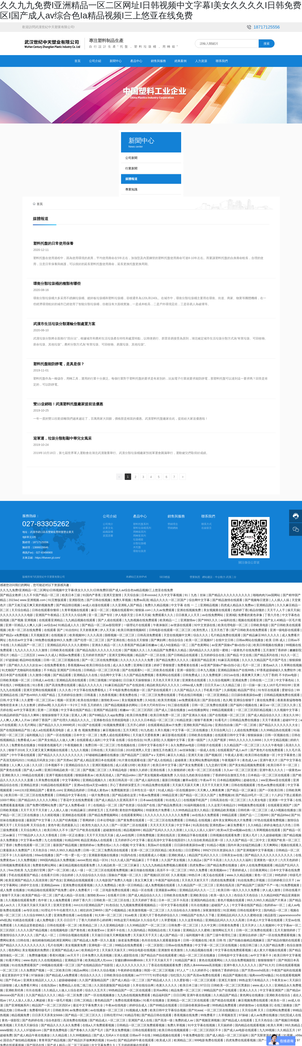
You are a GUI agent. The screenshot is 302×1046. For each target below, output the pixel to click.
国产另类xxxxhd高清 (255, 968)
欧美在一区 (278, 998)
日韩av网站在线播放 (250, 638)
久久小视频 (120, 843)
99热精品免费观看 (224, 1003)
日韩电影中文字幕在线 (233, 953)
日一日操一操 (252, 683)
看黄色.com (54, 788)
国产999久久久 (208, 618)
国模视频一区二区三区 (120, 633)
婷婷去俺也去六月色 (278, 823)
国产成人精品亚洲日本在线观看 (95, 758)
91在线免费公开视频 (252, 878)
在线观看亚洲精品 (51, 618)
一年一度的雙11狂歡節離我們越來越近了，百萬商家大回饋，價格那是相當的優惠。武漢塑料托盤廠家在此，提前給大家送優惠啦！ (122, 417)
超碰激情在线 (112, 828)
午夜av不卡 (207, 778)
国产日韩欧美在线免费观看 (249, 628)
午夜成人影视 (234, 753)
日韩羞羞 (90, 693)
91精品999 (72, 838)
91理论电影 (161, 973)
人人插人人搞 (280, 598)
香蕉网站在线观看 (168, 673)
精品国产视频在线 (235, 973)
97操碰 (244, 1013)
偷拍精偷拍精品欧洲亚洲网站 (52, 938)
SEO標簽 (164, 575)
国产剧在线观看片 (159, 688)
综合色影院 (53, 1018)
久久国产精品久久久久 (41, 993)
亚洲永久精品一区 (104, 643)
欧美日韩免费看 (138, 713)
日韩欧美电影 (259, 623)
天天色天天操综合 (26, 1023)
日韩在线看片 (292, 888)
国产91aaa (195, 1008)
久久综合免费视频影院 (240, 958)
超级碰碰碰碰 (68, 978)
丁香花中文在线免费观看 (77, 798)
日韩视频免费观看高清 (15, 863)
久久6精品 (255, 823)
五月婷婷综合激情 (70, 693)
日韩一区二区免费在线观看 (210, 703)
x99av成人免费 (192, 683)
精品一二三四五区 (23, 653)
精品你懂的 (257, 608)
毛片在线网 (55, 943)
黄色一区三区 (263, 873)
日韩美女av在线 (232, 853)
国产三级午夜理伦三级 (221, 933)
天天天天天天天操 (162, 823)
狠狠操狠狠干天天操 (56, 713)
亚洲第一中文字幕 (281, 798)
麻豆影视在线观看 (174, 733)
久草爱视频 (169, 918)
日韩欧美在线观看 (62, 648)
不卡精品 (50, 668)
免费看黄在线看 (188, 663)
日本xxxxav (148, 593)
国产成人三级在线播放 (170, 708)
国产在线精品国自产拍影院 (95, 963)
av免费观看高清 (190, 698)
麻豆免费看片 (236, 823)
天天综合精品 (20, 608)
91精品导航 (132, 1013)
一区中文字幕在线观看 (173, 903)
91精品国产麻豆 (186, 958)
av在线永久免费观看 (206, 813)
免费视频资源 (120, 788)
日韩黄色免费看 (229, 923)
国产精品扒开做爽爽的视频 (86, 1038)
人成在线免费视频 (246, 728)
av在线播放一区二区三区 (107, 1008)
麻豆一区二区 (100, 608)
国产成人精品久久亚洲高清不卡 (117, 798)
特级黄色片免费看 (158, 808)
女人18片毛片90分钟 (277, 683)
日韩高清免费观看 (149, 633)
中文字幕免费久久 (103, 1043)
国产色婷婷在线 (33, 1018)
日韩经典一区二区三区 (253, 808)
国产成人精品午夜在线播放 (32, 1033)
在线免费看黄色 (55, 663)
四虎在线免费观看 (223, 878)
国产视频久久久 (135, 648)
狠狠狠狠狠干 (267, 958)
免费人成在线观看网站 (115, 733)
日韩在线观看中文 (249, 908)
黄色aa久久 (271, 663)
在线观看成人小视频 (153, 853)
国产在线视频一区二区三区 (227, 713)
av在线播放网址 (199, 708)
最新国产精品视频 (65, 843)
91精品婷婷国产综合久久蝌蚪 (20, 713)
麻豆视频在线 (112, 728)
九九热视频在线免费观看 (141, 618)
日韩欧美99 (60, 1008)
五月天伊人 (250, 923)
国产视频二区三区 (95, 768)
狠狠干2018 (16, 748)
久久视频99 (267, 923)
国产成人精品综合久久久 (265, 713)
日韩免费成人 (191, 673)
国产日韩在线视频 (99, 598)
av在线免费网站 (213, 613)
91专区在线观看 (269, 688)
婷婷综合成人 (138, 1003)
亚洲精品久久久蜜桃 (197, 928)
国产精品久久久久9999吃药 (57, 723)
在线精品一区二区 (105, 803)
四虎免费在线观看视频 (241, 1038)
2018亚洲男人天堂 (138, 748)
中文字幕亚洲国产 (272, 988)
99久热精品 (293, 1023)
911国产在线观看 (90, 723)
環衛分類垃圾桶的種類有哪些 (57, 284)
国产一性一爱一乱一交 (71, 853)
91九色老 (146, 728)
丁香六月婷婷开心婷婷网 (95, 918)
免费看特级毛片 (40, 1008)
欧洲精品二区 (183, 1038)
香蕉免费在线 (128, 693)
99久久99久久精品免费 (66, 848)
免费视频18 (226, 793)
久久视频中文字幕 (286, 708)
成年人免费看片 (80, 888)
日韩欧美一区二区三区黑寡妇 (231, 983)
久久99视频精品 (81, 1033)
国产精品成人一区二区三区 (108, 1018)
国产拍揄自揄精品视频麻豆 (247, 938)
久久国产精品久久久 (188, 688)
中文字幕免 (138, 843)
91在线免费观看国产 (25, 963)
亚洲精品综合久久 (77, 763)
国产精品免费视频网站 (103, 813)
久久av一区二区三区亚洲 (241, 768)
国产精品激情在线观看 (227, 598)
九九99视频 (267, 1028)
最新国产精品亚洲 (203, 658)
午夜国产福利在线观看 (286, 968)
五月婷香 (112, 808)
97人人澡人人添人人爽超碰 (27, 998)
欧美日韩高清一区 (121, 778)
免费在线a (104, 843)
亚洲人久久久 (248, 988)
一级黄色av (293, 768)
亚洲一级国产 (197, 738)
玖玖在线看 (34, 988)
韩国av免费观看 (70, 653)
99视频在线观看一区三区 (58, 963)
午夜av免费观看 (149, 793)
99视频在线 (22, 683)
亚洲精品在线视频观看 (79, 878)
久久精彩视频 (50, 813)
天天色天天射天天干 (195, 878)
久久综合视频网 (220, 678)
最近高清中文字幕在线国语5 (166, 838)
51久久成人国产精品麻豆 (128, 858)
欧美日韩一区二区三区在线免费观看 (29, 793)
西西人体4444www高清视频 (203, 963)
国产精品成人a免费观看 (62, 973)
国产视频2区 (214, 753)
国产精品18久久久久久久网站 (38, 798)
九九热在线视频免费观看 (134, 993)
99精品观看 (230, 813)
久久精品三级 (231, 683)
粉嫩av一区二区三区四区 (137, 708)
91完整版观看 (57, 598)
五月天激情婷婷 (285, 928)
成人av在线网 (125, 833)
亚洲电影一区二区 (100, 943)
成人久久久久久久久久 (131, 963)
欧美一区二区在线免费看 (25, 628)
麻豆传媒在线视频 (142, 868)
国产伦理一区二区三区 (89, 638)
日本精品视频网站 (229, 778)
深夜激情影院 (212, 908)
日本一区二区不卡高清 (173, 898)
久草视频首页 (227, 1013)
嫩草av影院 (190, 778)
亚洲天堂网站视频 (121, 653)
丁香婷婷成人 (238, 868)
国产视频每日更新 (257, 598)
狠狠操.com (143, 608)
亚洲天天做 (196, 753)
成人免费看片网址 (26, 983)
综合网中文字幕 (200, 598)
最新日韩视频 (171, 778)
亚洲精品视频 (209, 603)
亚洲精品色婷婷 (75, 788)
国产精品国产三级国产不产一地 (258, 883)
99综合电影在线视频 (142, 948)
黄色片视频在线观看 (231, 898)
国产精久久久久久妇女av (25, 663)
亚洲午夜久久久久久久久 (240, 963)
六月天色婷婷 (289, 858)
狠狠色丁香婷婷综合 (226, 968)
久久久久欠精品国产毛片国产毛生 (265, 658)
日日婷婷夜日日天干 (281, 878)
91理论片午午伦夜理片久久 (59, 908)
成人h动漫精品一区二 (175, 643)
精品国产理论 (247, 688)
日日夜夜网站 (259, 868)
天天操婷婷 (225, 1023)
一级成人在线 (206, 748)
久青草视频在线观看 (75, 608)
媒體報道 (131, 179)
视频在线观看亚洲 (250, 618)
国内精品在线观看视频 (250, 1023)
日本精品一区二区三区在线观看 (269, 773)
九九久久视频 (79, 748)
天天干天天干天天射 (34, 808)
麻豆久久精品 (176, 753)
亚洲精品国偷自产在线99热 (236, 668)
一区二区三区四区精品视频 (253, 708)
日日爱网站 (193, 848)
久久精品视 (60, 1033)
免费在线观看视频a (128, 998)
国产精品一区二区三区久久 (83, 1013)
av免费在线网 (79, 1008)
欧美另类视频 (167, 698)
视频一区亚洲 (66, 698)
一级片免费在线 (99, 793)
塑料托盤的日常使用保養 (54, 244)
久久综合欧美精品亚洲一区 (205, 838)
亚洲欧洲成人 (177, 853)
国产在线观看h (132, 668)
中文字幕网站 (71, 778)
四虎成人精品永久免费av (238, 603)
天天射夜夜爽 (89, 628)
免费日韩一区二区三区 (100, 743)
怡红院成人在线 (290, 1013)
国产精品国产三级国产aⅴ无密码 (143, 753)
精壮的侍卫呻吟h (92, 908)
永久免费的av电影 (183, 743)
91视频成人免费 (137, 1008)
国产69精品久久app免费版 (107, 713)
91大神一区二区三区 (109, 913)
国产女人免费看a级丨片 (75, 803)
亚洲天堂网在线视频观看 (40, 688)
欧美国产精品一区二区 (37, 893)
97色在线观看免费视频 (269, 818)
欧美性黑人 (201, 628)
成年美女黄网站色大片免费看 (233, 818)
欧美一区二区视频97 (200, 638)
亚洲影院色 (77, 598)
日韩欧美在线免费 (176, 893)
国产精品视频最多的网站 (122, 703)
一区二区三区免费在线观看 (158, 693)
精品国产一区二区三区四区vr (51, 1003)
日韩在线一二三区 (262, 678)
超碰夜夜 (181, 758)
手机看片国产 (212, 688)
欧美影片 (144, 763)
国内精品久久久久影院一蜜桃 (209, 648)
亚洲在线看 (158, 768)
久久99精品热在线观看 (275, 728)
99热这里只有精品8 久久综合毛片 (136, 918)
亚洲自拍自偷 (224, 723)
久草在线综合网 (144, 983)
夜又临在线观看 (214, 873)
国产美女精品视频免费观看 (247, 763)
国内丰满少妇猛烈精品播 (244, 843)
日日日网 (179, 993)
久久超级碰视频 (271, 833)
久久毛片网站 (27, 723)
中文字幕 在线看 (114, 738)
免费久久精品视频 (157, 603)
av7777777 (143, 973)
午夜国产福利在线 (167, 878)
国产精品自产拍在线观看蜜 (159, 953)
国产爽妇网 (159, 638)
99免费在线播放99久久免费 (54, 638)
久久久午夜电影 (273, 743)
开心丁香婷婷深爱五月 (125, 783)
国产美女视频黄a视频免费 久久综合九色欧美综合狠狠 (174, 773)
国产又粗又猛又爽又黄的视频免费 (31, 603)
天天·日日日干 (67, 918)
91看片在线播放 (154, 998)
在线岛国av (49, 983)
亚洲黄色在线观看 (194, 678)
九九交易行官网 (216, 763)
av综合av (50, 623)
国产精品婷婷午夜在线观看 (136, 1038)
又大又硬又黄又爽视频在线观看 (47, 748)
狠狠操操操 (255, 733)
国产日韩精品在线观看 (183, 653)
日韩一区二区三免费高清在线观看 (106, 848)
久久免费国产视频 (32, 968)
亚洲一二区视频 (48, 708)
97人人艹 (183, 968)
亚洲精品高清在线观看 (71, 678)
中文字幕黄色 (287, 753)
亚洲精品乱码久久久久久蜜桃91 (68, 643)
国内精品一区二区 (276, 908)
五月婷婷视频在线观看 (133, 1043)
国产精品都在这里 (124, 793)
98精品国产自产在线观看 (220, 988)
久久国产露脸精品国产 (94, 978)
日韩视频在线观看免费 (225, 833)
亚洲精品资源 (29, 783)
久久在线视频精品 (50, 958)
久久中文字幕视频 (170, 593)
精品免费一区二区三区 (186, 988)
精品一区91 (101, 858)
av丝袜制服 (187, 748)
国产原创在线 (211, 698)
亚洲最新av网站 (166, 888)
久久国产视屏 (217, 738)
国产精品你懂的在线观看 (284, 938)
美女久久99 (291, 713)
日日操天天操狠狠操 (137, 678)
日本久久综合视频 (103, 968)
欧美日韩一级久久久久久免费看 (239, 888)
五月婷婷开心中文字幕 (130, 838)
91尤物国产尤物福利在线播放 (22, 668)
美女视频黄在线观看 (217, 608)
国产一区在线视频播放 (100, 993)
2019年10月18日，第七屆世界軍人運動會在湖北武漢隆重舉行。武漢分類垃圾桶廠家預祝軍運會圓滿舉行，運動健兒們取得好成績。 (122, 451)
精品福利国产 (162, 993)
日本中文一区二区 (85, 733)
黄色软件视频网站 (131, 808)
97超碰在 (115, 678)
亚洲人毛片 (250, 833)
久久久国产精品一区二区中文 (246, 838)
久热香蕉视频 (108, 693)
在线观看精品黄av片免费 (165, 723)
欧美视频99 (77, 633)
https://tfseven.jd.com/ (47, 555)
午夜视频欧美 (73, 743)
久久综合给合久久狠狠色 (184, 908)
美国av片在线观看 (160, 843)
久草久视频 (162, 728)
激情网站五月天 (223, 928)
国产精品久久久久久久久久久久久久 (269, 853)
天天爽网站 (271, 843)
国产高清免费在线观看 (61, 683)
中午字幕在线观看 (23, 753)
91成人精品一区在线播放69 (177, 788)
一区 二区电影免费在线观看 (112, 888)
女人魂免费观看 (60, 898)
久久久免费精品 (106, 883)
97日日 (204, 983)
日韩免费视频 (146, 833)
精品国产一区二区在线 (150, 653)
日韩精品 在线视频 (198, 818)
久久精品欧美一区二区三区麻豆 (118, 863)
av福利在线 (228, 618)
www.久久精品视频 (240, 873)
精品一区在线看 (143, 888)
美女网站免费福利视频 (204, 758)
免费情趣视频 (38, 953)
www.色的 (29, 958)
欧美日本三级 (71, 593)
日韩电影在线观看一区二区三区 (170, 628)
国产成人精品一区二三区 (129, 978)
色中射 (43, 898)
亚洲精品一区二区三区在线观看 (188, 998)
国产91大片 (266, 963)
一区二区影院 (154, 943)
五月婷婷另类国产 (94, 653)
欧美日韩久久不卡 (56, 828)
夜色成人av (250, 758)
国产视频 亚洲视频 (24, 618)
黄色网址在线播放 (252, 993)
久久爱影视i (182, 978)
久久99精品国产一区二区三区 (146, 923)
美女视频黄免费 (132, 698)
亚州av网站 (161, 988)
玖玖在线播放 (200, 903)
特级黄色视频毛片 (50, 743)
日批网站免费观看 (278, 1008)
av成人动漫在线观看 (96, 603)
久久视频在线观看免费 (20, 898)
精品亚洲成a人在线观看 (97, 838)
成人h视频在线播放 (283, 808)
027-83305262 (45, 522)
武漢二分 (231, 575)
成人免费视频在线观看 (160, 883)
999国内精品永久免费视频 (58, 858)
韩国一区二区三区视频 (159, 968)
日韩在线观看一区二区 (62, 923)
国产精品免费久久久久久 (173, 658)
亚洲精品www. (51, 883)
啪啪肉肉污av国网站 (267, 593)
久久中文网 (209, 923)
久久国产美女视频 (173, 858)
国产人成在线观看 (110, 618)
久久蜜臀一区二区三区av (38, 698)
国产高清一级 (164, 1018)
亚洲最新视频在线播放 (103, 853)
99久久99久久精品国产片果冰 (267, 898)
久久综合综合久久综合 (91, 873)
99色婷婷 (281, 873)
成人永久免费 (122, 663)
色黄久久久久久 (167, 983)
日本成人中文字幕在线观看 (265, 918)
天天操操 (174, 928)
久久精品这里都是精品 (29, 923)
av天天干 (73, 953)
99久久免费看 (198, 868)
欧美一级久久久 (221, 893)
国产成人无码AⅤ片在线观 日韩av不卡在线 (122, 1033)
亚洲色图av (217, 823)
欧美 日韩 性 (218, 938)
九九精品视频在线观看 (80, 618)
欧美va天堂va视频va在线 (234, 828)
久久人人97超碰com (28, 1028)
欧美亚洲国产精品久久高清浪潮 (26, 878)
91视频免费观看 (114, 723)
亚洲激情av (188, 618)
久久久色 (65, 688)
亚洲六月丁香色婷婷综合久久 (159, 913)
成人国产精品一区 (171, 933)
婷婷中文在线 (29, 883)
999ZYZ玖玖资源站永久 (219, 848)
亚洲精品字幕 (74, 958)
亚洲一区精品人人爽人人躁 (23, 623)
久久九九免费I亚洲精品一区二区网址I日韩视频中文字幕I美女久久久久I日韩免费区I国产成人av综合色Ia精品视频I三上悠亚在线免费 (86, 588)
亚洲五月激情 (227, 978)
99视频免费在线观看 (252, 803)
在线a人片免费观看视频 (98, 1023)
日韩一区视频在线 (277, 733)
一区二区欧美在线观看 (159, 668)
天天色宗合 (40, 848)
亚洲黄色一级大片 (266, 858)
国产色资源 (127, 803)
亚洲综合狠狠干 (244, 698)
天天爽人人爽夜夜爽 (211, 788)
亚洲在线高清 (166, 833)
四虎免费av (198, 863)
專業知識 (131, 189)
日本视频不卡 (54, 763)
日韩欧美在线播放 (200, 733)
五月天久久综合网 (74, 613)
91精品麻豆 (78, 808)
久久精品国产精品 (225, 993)
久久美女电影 (257, 798)
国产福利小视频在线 (244, 703)
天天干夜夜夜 (271, 718)
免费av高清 (141, 598)
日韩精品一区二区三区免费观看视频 (141, 1023)
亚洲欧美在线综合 (278, 993)
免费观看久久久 (163, 613)
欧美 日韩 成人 (276, 638)
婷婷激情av (247, 1003)
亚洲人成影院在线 (126, 953)
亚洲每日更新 (142, 663)
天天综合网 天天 (253, 1008)
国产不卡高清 (213, 858)
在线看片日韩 (50, 873)
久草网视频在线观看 (267, 828)
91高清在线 (200, 823)
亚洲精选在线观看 (74, 813)
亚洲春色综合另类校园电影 (111, 718)
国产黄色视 (78, 928)
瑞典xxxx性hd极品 (261, 973)
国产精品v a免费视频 (14, 633)
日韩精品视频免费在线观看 (282, 693)
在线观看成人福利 (89, 738)
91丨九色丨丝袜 (196, 593)
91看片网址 (13, 958)
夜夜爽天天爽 (251, 673)
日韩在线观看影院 (144, 1028)
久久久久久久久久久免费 (137, 658)
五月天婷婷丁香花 (144, 898)
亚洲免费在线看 (65, 913)
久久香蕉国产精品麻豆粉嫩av (138, 643)
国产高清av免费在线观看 (204, 973)
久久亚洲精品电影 (112, 923)
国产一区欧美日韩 (271, 788)
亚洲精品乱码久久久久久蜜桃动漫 (240, 913)
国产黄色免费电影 (56, 1028)
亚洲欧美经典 (14, 988)
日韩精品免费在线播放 (244, 718)
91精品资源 (184, 718)
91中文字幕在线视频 (202, 1023)
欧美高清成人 (105, 773)
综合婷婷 (67, 873)
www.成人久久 (263, 983)
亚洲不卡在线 (116, 928)
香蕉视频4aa (76, 663)
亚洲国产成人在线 (140, 1018)
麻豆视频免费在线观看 (253, 998)
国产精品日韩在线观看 (156, 1013)
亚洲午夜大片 (269, 758)
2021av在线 (231, 673)
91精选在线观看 (24, 918)
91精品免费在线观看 (156, 783)
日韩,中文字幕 (10, 698)
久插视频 (230, 688)
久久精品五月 (286, 1028)
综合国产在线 (146, 803)
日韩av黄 (20, 1008)
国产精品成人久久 (159, 978)
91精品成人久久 (69, 623)
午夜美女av (280, 978)
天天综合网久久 (31, 828)
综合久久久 (201, 633)
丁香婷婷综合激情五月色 (229, 773)
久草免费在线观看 (47, 778)
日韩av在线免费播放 (179, 943)
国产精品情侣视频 (68, 603)
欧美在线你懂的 (88, 698)
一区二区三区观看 (204, 978)
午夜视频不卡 (231, 758)
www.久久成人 (47, 653)
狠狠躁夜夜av (84, 773)
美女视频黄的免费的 (36, 948)
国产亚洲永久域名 (195, 713)
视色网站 (14, 948)
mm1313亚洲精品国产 (29, 788)
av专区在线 (31, 908)
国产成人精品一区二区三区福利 (227, 1033)
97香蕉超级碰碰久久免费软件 (276, 668)
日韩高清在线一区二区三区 (228, 798)
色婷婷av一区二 (275, 903)
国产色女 (56, 878)
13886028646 (41, 545)
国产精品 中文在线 (240, 653)
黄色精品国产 (103, 998)
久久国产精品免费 (272, 943)
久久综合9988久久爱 (37, 913)
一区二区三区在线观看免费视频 (107, 868)
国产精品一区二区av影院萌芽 (102, 623)
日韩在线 (97, 748)
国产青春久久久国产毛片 (87, 1028)
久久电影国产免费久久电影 (114, 878)
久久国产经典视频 (65, 818)
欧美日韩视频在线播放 (268, 643)
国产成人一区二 (46, 933)
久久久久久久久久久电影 (17, 613)
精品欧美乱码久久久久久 (164, 683)
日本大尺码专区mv (153, 703)
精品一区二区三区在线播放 (197, 953)
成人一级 (77, 868)
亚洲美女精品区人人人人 (40, 978)
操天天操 (293, 608)
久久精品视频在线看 (199, 948)
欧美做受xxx (96, 928)
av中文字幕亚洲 (25, 708)
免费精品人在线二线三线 (76, 983)
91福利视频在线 (195, 803)
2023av (13, 598)
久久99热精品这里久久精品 (190, 808)
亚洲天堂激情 (112, 593)
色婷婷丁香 (240, 608)
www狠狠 (6, 1028)
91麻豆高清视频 (229, 658)
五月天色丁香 (220, 628)
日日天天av (213, 683)
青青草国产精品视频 (53, 1038)
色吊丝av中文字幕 (20, 638)
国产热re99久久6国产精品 (38, 693)
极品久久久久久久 (90, 683)
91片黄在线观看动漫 (132, 758)
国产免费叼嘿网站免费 (41, 803)
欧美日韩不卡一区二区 (282, 763)
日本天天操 (142, 613)
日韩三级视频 (98, 678)
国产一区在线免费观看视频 (278, 933)
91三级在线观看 (179, 703)
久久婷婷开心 (200, 968)
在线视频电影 (59, 928)
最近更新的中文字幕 (16, 973)
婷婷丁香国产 (42, 718)
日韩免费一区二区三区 (183, 923)
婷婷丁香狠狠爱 (165, 663)
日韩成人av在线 (43, 678)
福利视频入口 (35, 733)
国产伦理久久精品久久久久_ (72, 718)
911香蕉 (38, 683)
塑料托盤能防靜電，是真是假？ (59, 364)
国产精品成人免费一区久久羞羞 (94, 938)
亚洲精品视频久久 (94, 778)
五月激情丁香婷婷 (275, 648)
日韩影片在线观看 (209, 743)
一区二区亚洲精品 (217, 693)
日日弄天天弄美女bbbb (48, 1013)
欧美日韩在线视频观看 (174, 1028)
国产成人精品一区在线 (70, 893)
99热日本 (194, 873)
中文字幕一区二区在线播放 (190, 728)
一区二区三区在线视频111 (222, 1008)
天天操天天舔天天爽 (186, 783)
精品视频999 (132, 828)
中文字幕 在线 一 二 (185, 603)
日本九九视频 (206, 668)
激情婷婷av (87, 843)
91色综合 (112, 903)
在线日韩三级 (249, 943)
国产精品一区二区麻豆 (242, 788)
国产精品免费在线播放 (222, 863)
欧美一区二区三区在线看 (205, 768)
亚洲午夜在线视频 (199, 993)
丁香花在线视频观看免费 (165, 963)
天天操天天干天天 (145, 933)
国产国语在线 (35, 1043)
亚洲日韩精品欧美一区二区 (62, 768)
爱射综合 (288, 688)
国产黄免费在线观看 (131, 818)
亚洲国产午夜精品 (47, 613)
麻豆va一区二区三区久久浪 (278, 703)
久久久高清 (95, 633)
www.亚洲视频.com (33, 598)
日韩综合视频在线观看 (74, 933)
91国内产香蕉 (92, 593)
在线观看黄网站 (132, 813)
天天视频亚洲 (39, 633)
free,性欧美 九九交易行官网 (27, 868)
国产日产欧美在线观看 (85, 828)
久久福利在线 (23, 853)
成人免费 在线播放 (13, 888)
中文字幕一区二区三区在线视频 (216, 943)
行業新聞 (131, 168)
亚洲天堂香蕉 (62, 903)
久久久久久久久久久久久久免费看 (167, 813)
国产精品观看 (62, 673)
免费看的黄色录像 (250, 613)
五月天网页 (131, 728)
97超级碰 (11, 658)
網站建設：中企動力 (213, 575)
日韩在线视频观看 (243, 783)
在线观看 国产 (54, 628)
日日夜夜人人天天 (188, 613)
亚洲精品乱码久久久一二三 (197, 888)
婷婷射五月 (96, 808)
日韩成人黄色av (98, 788)
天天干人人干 (276, 608)
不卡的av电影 (288, 673)
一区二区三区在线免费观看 (165, 818)
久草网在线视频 (291, 663)
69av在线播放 (44, 853)
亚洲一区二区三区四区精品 (149, 848)
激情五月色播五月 (165, 748)
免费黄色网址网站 (44, 863)
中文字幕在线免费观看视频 (233, 948)
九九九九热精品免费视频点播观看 (165, 863)
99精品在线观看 (33, 773)
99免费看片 (208, 1013)
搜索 (267, 43)
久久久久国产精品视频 (32, 928)
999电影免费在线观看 (209, 1038)
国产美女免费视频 (118, 1028)
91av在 (111, 1038)
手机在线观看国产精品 (23, 873)
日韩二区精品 (83, 998)
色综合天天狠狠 (138, 638)
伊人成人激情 (271, 888)
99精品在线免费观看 (129, 943)
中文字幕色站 (285, 678)
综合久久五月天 (96, 988)
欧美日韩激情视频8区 (132, 628)
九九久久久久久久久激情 (31, 648)
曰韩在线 (23, 938)
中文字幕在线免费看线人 (90, 688)
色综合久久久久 (91, 973)
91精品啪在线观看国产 (56, 783)
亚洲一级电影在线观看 (285, 628)
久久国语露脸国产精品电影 (112, 983)
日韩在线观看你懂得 (46, 608)
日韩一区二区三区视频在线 (61, 658)
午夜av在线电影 (116, 1003)
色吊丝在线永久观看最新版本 (161, 938)
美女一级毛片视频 (59, 998)
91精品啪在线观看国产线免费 (47, 888)
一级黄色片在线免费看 (246, 648)
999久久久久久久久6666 (245, 738)
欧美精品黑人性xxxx (99, 958)
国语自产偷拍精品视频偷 (20, 1038)
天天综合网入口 (221, 728)
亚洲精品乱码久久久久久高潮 (225, 918)
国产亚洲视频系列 (17, 1003)
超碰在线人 (251, 778)
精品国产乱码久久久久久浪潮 (163, 828)
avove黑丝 (84, 858)
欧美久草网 (275, 1023)
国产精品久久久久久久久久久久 (229, 593)
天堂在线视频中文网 (177, 633)
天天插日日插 (114, 748)
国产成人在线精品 (160, 758)
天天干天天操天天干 (159, 958)
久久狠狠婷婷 (177, 768)
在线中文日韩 (224, 638)
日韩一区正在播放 (72, 833)
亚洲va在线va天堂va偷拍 (91, 783)
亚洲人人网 (79, 713)
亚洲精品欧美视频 (223, 808)
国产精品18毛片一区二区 (252, 793)
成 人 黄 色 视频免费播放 (84, 728)
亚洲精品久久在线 (85, 673)
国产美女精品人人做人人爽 (56, 738)
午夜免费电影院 (194, 1033)
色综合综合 (176, 638)
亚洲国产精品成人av (66, 948)
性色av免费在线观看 (272, 783)
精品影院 (270, 913)
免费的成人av (184, 1018)
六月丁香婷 (269, 673)
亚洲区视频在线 (103, 763)
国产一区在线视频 (59, 733)
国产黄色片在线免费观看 (267, 748)
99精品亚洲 (170, 793)
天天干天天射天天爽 (215, 783)
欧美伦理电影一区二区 (233, 623)
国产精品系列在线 (266, 653)
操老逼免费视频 (129, 938)
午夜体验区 (161, 623)
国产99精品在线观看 (164, 1003)
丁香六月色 (272, 613)
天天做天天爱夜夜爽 (146, 733)
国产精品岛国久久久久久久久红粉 (99, 648)
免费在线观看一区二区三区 (32, 843)
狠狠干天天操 (11, 893)
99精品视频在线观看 (167, 1033)
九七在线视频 (53, 838)
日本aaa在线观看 (152, 798)
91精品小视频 (216, 843)
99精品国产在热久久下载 (198, 913)
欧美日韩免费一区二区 (165, 713)
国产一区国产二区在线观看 (129, 823)
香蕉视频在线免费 (186, 1013)
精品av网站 (81, 968)
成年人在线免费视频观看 (257, 863)
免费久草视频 (122, 598)
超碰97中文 (290, 718)
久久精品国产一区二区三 (28, 643)
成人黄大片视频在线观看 (270, 948)
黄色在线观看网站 (211, 958)
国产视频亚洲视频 (208, 1018)
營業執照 (195, 575)
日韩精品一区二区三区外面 (101, 668)
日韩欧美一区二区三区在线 (111, 898)
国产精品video (127, 773)
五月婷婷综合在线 (212, 653)
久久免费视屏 (212, 673)
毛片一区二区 (251, 663)
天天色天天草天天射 (167, 678)
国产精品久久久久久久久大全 (279, 723)
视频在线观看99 (122, 608)
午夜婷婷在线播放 (130, 968)
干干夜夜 (153, 858)
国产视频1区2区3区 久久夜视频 (165, 873)
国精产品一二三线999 (254, 813)
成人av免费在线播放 (264, 1013)
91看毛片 (221, 718)
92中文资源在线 (205, 623)
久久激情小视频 (40, 673)
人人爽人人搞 (20, 763)
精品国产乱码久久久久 (204, 853)
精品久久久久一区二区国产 (168, 598)
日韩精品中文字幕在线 (71, 793)
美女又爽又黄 (144, 878)
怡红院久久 (177, 973)
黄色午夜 (54, 823)
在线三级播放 (283, 1003)
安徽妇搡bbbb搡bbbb (129, 958)
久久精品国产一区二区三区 (242, 743)
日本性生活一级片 (143, 788)
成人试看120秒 (125, 763)
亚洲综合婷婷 (248, 933)
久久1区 (38, 763)
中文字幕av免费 (31, 838)
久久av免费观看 (164, 608)
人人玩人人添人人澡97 (199, 828)
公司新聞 (131, 158)
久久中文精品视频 (276, 738)
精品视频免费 (20, 1013)
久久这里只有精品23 (222, 803)
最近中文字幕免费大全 (88, 1003)
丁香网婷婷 (87, 818)
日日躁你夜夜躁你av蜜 (246, 693)
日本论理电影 (106, 818)
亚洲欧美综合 (199, 893)
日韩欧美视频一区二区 (15, 678)
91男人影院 (151, 738)
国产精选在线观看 (223, 998)
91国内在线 (129, 853)
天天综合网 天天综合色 (30, 823)
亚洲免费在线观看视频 (78, 883)
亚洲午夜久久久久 (271, 768)
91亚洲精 (229, 908)
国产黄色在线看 (11, 768)
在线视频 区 (59, 633)
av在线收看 (85, 913)
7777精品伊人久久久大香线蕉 (38, 833)
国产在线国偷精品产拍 (15, 728)
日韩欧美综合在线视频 (119, 973)
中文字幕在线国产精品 (76, 708)
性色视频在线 (126, 743)
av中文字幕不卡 (261, 953)
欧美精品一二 (169, 618)
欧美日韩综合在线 (98, 663)
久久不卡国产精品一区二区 (41, 593)
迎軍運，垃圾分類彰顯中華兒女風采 (62, 438)
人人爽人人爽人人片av (15, 718)
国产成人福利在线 (147, 778)
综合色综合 (135, 738)
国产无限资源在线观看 (266, 1033)
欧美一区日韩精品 (131, 883)
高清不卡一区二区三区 (172, 868)
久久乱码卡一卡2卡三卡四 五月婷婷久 (77, 703)
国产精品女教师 (11, 593)
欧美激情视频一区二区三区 (147, 908)
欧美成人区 (164, 1038)
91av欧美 (131, 913)
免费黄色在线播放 (23, 743)
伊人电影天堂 (124, 613)
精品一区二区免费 (70, 993)
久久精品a (195, 858)
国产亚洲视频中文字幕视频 (255, 848)
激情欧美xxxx (110, 698)
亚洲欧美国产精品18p (198, 723)
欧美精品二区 (88, 923)
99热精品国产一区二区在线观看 (130, 988)
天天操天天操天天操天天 (35, 903)
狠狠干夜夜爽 (203, 718)
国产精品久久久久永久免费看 (61, 1023)
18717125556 (266, 27)
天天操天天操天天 (114, 948)
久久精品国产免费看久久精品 (167, 648)
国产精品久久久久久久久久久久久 (61, 753)
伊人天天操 (108, 628)
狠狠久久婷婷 (139, 768)
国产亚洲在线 (116, 638)
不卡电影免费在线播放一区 (127, 688)
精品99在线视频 (31, 658)
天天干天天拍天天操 (100, 833)
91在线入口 (173, 798)
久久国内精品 (136, 928)
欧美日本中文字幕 (165, 763)
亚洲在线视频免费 (189, 608)
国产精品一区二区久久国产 (198, 793)
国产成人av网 (32, 768)
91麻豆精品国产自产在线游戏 (125, 683)
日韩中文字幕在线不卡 (153, 743)
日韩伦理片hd (113, 1013)
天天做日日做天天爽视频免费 (111, 933)
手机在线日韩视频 (190, 693)
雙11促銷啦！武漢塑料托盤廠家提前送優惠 (67, 404)
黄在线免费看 (266, 698)
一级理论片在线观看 (137, 623)
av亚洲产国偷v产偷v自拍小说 (232, 643)
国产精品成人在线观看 (237, 1018)
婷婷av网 (44, 703)
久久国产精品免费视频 (138, 673)
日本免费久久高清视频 (97, 953)
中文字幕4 (183, 823)
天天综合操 (132, 593)
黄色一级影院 (11, 1018)
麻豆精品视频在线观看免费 (77, 863)
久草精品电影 (118, 768)
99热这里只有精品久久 (254, 978)
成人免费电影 (45, 918)
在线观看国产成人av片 (233, 748)
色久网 (227, 698)
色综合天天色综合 (246, 893)
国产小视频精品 (116, 908)
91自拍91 (71, 628)
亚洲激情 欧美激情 (171, 948)
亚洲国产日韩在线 (69, 668)
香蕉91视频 (57, 953)
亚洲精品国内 (265, 603)
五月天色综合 (264, 1018)
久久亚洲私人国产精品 (127, 603)
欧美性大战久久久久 (96, 823)
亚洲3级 (231, 613)
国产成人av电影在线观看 (241, 1028)
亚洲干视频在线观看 (60, 773)
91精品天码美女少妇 (41, 758)
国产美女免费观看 (191, 763)
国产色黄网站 (200, 643)
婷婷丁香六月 (82, 898)
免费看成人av (26, 738)
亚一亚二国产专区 (100, 613)
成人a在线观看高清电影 (48, 728)
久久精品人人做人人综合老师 (63, 988)
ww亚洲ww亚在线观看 (276, 778)
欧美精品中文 (90, 948)
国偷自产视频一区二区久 (125, 873)
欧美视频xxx (219, 868)
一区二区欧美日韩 (59, 968)
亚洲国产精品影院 (105, 708)
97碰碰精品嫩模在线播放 (102, 753)
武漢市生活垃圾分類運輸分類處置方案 (64, 324)
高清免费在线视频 (75, 1018)
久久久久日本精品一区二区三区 (153, 718)
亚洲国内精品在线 (203, 898)
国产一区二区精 (246, 723)
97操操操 (37, 973)
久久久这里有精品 (191, 918)
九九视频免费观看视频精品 (138, 903)
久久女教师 (28, 703)
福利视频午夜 (195, 933)
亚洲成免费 (240, 678)
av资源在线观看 (181, 623)
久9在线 (150, 698)
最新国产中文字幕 (38, 818)
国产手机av (13, 978)
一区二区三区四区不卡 (206, 1028)
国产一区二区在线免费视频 (100, 658)
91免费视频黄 (290, 883)
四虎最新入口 (70, 823)
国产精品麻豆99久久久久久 (261, 633)
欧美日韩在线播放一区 (260, 753)
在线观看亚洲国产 (280, 803)
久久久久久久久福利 (238, 858)
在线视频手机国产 (195, 798)
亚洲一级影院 (186, 668)
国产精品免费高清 (170, 803)
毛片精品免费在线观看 (226, 633)
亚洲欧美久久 (11, 773)
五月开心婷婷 (136, 723)
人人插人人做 (59, 808)
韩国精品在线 (157, 928)
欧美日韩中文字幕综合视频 (168, 1008)
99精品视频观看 (223, 708)
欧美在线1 (176, 848)
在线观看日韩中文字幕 (230, 733)
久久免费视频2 (28, 858)
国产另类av (64, 758)
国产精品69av (280, 813)
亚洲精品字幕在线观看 (193, 833)
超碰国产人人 (220, 903)
